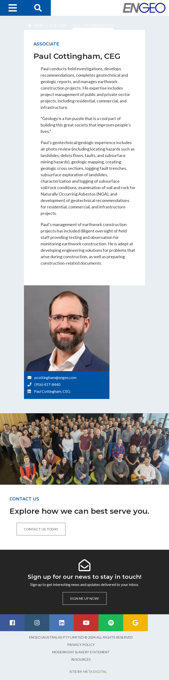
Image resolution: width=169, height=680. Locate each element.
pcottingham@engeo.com (55, 377)
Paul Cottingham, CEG (52, 391)
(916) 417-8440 (47, 384)
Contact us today (41, 529)
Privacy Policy (81, 645)
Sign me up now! (84, 598)
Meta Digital (95, 672)
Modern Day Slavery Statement (81, 652)
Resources (81, 659)
